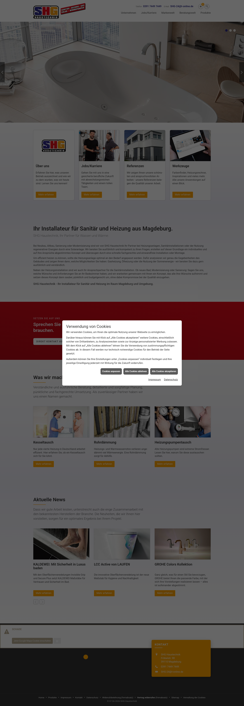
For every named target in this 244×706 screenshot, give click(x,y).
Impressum (154, 377)
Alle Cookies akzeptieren (164, 368)
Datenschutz (171, 377)
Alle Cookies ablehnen (136, 368)
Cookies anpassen (111, 368)
